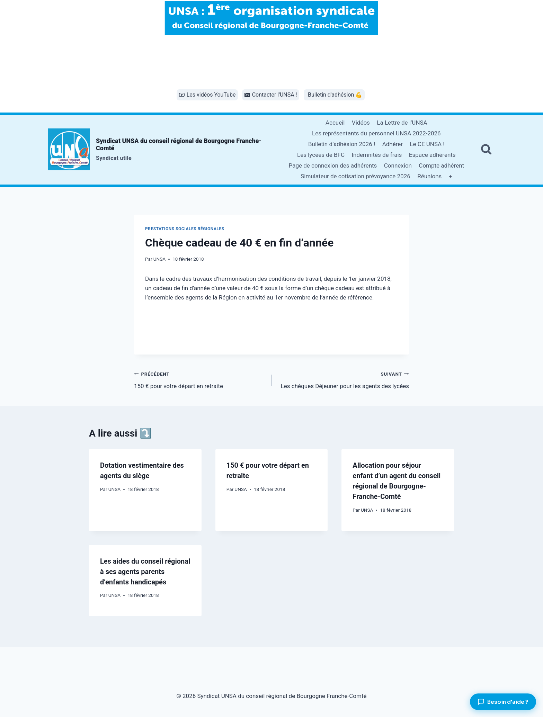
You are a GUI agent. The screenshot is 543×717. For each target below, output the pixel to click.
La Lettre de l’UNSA (402, 122)
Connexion (398, 165)
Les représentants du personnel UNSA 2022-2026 (376, 133)
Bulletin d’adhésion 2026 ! (341, 144)
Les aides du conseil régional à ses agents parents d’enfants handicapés (145, 571)
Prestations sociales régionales (184, 228)
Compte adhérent (441, 165)
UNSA (159, 259)
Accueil (335, 122)
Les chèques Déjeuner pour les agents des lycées (343, 379)
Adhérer (392, 144)
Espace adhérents (432, 154)
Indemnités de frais (376, 154)
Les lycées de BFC (321, 154)
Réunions (429, 176)
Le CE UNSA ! (427, 144)
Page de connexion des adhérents (333, 165)
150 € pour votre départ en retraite (200, 379)
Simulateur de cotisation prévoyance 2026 (355, 176)
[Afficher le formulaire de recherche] (486, 149)
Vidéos (361, 122)
